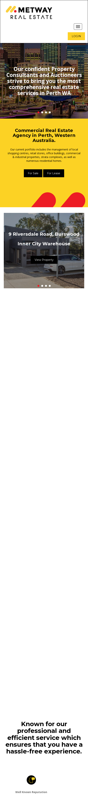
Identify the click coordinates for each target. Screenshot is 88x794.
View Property (44, 260)
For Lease (53, 173)
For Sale (33, 173)
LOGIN (76, 36)
